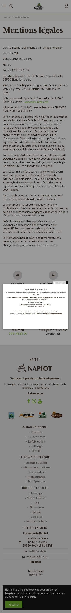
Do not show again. (60, 282)
